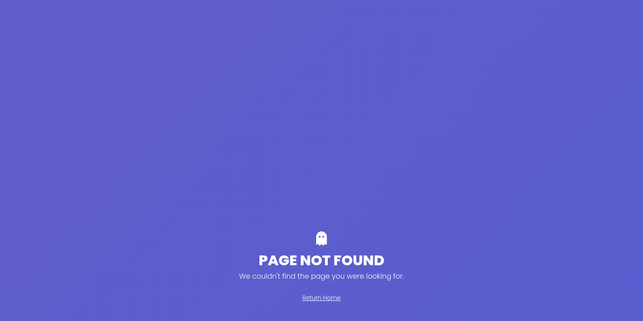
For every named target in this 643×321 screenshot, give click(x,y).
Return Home (321, 298)
